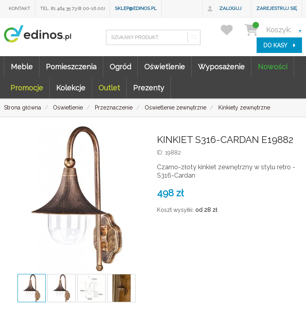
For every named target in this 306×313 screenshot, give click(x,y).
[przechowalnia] (232, 29)
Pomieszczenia (71, 67)
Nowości (272, 67)
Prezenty (148, 88)
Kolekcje (70, 88)
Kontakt (19, 8)
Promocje (26, 88)
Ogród (120, 67)
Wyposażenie (221, 67)
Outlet (109, 88)
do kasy (279, 45)
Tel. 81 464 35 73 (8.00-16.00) (72, 8)
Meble (22, 67)
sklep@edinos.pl (136, 8)
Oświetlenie (164, 67)
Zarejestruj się (276, 8)
